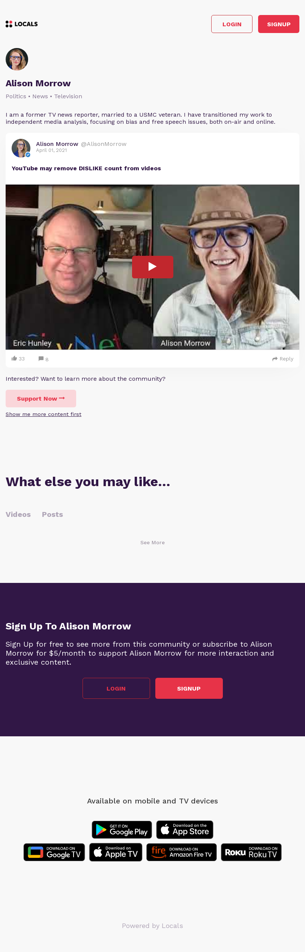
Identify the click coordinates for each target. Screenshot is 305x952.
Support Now (41, 398)
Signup (279, 24)
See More (152, 542)
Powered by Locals (152, 925)
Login (232, 24)
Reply (282, 359)
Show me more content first (43, 414)
